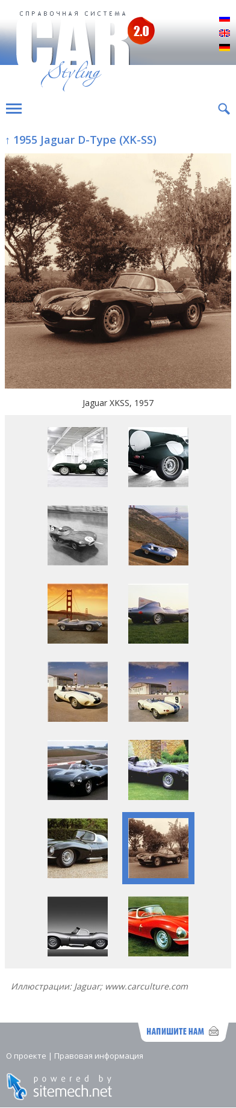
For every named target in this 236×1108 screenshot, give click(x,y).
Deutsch (224, 48)
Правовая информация (98, 1055)
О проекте (26, 1055)
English (224, 33)
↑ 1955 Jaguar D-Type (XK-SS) (81, 139)
